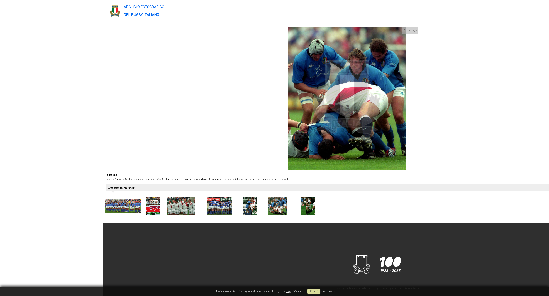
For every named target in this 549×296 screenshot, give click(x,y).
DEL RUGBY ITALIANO (141, 15)
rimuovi (314, 291)
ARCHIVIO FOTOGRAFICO (144, 7)
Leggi (288, 291)
